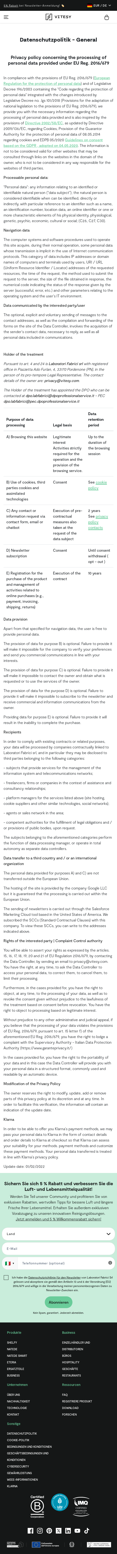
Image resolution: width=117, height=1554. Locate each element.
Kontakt (13, 1414)
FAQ (65, 1394)
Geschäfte (70, 1368)
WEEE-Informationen (22, 1479)
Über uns (13, 1394)
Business (13, 1375)
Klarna (12, 1486)
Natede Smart (17, 1355)
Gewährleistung (19, 1473)
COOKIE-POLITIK (18, 1440)
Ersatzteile (15, 1368)
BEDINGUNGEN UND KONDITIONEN (29, 1446)
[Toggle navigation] (6, 17)
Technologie (17, 1407)
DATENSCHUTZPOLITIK (22, 1433)
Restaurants (71, 1375)
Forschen (69, 1414)
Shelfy (12, 1342)
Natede (12, 1349)
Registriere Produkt (77, 1401)
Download (70, 1407)
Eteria (11, 1362)
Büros (66, 1355)
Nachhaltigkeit (18, 1401)
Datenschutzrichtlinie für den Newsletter (54, 1277)
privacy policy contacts (98, 522)
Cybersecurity (18, 1466)
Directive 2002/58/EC (44, 123)
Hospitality (70, 1362)
